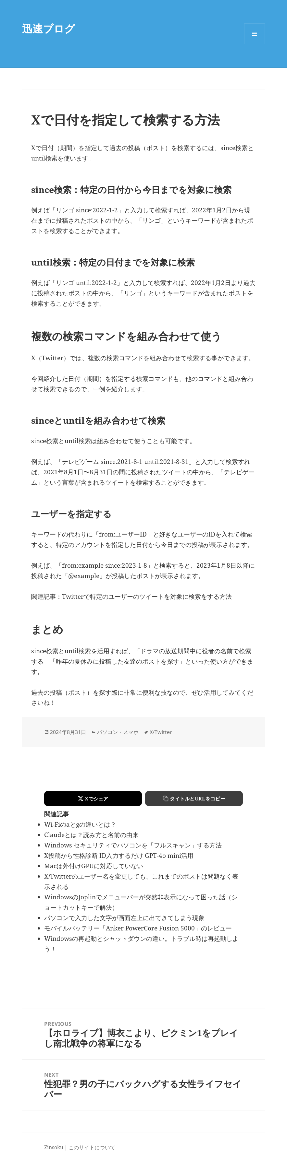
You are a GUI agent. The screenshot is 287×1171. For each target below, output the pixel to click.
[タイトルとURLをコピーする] (194, 798)
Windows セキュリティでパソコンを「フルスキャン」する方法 (133, 845)
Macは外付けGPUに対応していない (93, 866)
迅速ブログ (48, 28)
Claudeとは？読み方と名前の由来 (91, 835)
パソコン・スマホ (118, 732)
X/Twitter (161, 732)
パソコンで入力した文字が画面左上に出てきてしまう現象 (124, 918)
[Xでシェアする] (93, 798)
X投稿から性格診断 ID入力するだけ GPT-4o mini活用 (118, 855)
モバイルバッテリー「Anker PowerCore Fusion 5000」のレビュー (138, 928)
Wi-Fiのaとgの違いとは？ (80, 824)
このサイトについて (92, 1147)
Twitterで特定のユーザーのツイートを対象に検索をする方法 (147, 596)
